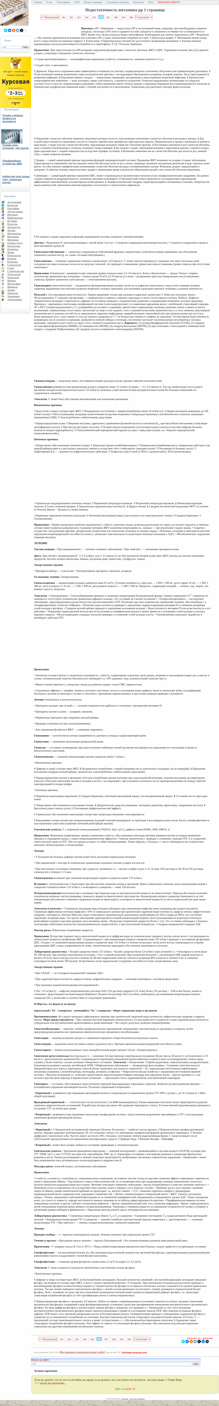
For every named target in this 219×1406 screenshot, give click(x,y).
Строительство (15, 271)
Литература (13, 227)
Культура (12, 224)
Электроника (14, 299)
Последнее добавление (137, 1399)
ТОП (77, 2)
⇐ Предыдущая (50, 17)
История (12, 220)
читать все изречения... (53, 1382)
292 (71, 17)
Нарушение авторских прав (134, 1352)
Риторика (12, 261)
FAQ (150, 2)
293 (79, 17)
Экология (12, 293)
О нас (49, 2)
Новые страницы (93, 2)
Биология (12, 205)
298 (116, 17)
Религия (11, 258)
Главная (37, 2)
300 (131, 17)
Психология (14, 255)
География (13, 208)
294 (87, 17)
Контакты (138, 2)
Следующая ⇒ (144, 17)
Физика (11, 280)
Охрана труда (15, 242)
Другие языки (15, 211)
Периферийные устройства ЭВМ (12, 162)
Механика (13, 239)
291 (64, 17)
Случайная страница (118, 2)
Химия (11, 290)
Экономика (13, 296)
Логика (11, 230)
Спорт (10, 268)
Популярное (63, 2)
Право (10, 252)
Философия (13, 283)
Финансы (12, 286)
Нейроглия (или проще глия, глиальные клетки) (16, 179)
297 (108, 17)
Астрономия (14, 202)
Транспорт (13, 277)
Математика (14, 233)
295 (94, 17)
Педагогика (13, 246)
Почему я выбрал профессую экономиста (12, 118)
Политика (12, 249)
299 (123, 17)
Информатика (15, 217)
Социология (14, 264)
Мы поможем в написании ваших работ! (82, 1352)
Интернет (12, 214)
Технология (13, 274)
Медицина (13, 236)
